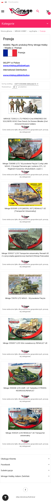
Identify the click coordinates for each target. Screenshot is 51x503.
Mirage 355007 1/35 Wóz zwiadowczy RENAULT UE (25, 343)
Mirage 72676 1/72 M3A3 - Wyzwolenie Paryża (25, 298)
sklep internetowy (22, 497)
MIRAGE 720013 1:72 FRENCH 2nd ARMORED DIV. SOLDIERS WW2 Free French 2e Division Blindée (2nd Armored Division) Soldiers (25, 121)
